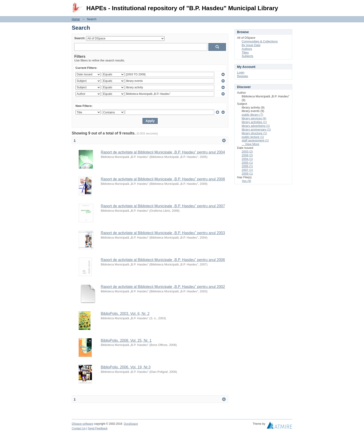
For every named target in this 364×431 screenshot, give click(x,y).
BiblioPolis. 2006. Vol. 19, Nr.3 (125, 367)
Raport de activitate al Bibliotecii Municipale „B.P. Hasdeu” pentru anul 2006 (163, 260)
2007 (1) (247, 170)
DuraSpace (131, 423)
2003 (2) (247, 151)
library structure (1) (254, 133)
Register (242, 76)
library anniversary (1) (256, 129)
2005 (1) (247, 162)
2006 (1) (247, 166)
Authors (247, 49)
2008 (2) (247, 155)
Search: (79, 38)
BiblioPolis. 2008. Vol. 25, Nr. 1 (126, 340)
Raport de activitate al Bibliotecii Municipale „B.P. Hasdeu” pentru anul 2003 (163, 233)
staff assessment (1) (255, 140)
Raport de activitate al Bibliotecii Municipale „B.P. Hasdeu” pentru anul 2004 (163, 152)
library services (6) (254, 118)
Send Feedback (98, 428)
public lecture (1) (253, 137)
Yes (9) (246, 181)
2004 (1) (247, 159)
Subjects (247, 56)
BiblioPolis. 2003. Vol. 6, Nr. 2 (125, 314)
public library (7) (252, 114)
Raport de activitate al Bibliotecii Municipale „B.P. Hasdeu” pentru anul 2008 (163, 179)
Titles (245, 52)
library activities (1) (254, 122)
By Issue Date (251, 45)
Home (76, 19)
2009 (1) (247, 173)
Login (288, 5)
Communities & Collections (260, 41)
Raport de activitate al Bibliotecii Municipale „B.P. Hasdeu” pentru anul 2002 (163, 287)
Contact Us (79, 428)
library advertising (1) (256, 126)
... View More (250, 144)
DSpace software (82, 423)
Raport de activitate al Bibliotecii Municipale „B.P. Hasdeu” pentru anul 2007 (163, 206)
